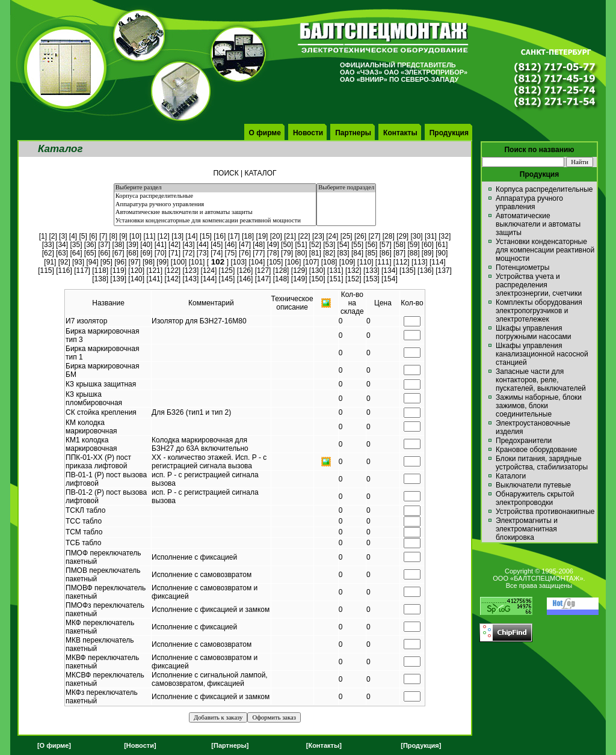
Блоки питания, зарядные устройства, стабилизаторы (542, 462)
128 (281, 270)
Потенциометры (522, 267)
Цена (383, 303)
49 (273, 244)
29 (402, 236)
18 (247, 236)
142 (173, 279)
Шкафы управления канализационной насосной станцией (542, 354)
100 (179, 262)
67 (118, 253)
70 (160, 253)
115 (46, 270)
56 (371, 244)
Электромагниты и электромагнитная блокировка (527, 529)
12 (163, 236)
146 (245, 279)
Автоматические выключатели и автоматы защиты (215, 213)
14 (192, 236)
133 (371, 270)
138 (100, 279)
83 (343, 253)
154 (389, 279)
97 (134, 262)
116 (64, 270)
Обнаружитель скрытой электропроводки (535, 498)
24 (332, 236)
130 (317, 270)
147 (263, 279)
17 (234, 236)
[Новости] (140, 745)
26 (360, 236)
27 (374, 236)
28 (388, 236)
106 (293, 262)
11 (149, 236)
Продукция (449, 133)
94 (92, 262)
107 (311, 262)
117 (82, 270)
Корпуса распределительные (215, 196)
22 (304, 236)
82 (329, 253)
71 (174, 253)
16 (220, 236)
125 (227, 270)
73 (202, 253)
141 (155, 279)
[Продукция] (421, 745)
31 (430, 236)
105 (275, 262)
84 (357, 253)
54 (343, 244)
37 (104, 244)
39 (132, 244)
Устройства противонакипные (545, 511)
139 (118, 279)
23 (318, 236)
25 (346, 236)
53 (329, 244)
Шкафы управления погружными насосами (533, 332)
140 (137, 279)
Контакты (400, 133)
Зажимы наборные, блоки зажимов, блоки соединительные (539, 405)
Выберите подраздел (346, 188)
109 (347, 262)
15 (205, 236)
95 (106, 262)
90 (442, 253)
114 (437, 262)
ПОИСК (225, 173)
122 (173, 270)
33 (48, 244)
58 (399, 244)
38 (118, 244)
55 (357, 244)
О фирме (265, 133)
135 (407, 270)
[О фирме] (54, 745)
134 (389, 270)
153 (371, 279)
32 (445, 236)
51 (301, 244)
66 (104, 253)
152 (353, 279)
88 (413, 253)
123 (191, 270)
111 (383, 262)
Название (108, 303)
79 (287, 253)
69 (146, 253)
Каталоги (511, 476)
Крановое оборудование (537, 449)
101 (197, 262)
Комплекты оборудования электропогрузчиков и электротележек (539, 310)
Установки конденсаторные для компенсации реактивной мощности (215, 221)
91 (50, 262)
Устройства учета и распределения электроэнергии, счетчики (539, 285)
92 (64, 262)
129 (299, 270)
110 (365, 262)
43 (188, 244)
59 (413, 244)
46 (231, 244)
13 (177, 236)
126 (245, 270)
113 (419, 262)
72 (188, 253)
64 (76, 253)
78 (273, 253)
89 (427, 253)
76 (244, 253)
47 (244, 244)
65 (90, 253)
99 (163, 262)
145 (227, 279)
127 (263, 270)
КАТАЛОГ (261, 173)
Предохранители (524, 440)
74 (217, 253)
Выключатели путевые (533, 485)
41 (160, 244)
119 (118, 270)
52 (315, 244)
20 (276, 236)
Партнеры (353, 133)
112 (401, 262)
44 (202, 244)
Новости (308, 133)
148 (281, 279)
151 (335, 279)
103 (239, 262)
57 (385, 244)
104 (257, 262)
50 (287, 244)
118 (100, 270)
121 (155, 270)
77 (259, 253)
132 (353, 270)
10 (135, 236)
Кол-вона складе (352, 303)
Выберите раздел (215, 188)
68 (132, 253)
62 (48, 253)
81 (315, 253)
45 (217, 244)
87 (399, 253)
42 (174, 244)
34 (62, 244)
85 (371, 253)
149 (299, 279)
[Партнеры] (229, 745)
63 (62, 253)
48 (259, 244)
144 (209, 279)
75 (231, 253)
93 (78, 262)
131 (335, 270)
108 (329, 262)
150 (317, 279)
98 (148, 262)
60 (427, 244)
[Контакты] (324, 745)
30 (416, 236)
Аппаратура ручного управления (215, 205)
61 (442, 244)
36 (90, 244)
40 (146, 244)
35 (76, 244)
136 (425, 270)
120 (137, 270)
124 (209, 270)
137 (444, 270)
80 (301, 253)
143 (191, 279)
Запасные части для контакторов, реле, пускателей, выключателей (541, 380)
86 (385, 253)
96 (121, 262)
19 (262, 236)
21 (290, 236)
